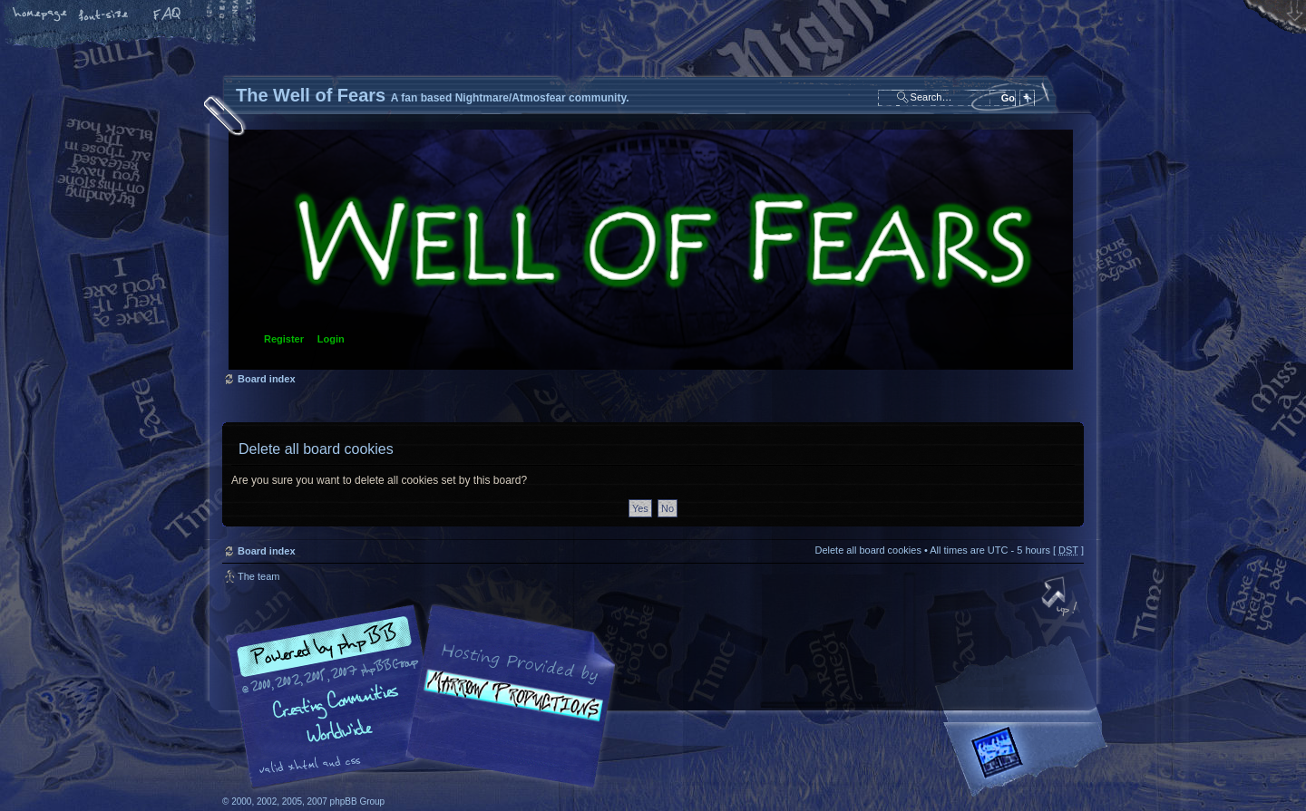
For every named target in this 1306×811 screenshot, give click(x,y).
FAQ (168, 15)
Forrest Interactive (1029, 759)
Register (284, 338)
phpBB (426, 697)
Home (41, 15)
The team (258, 576)
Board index (651, 250)
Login (331, 338)
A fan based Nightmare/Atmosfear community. (508, 709)
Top (1061, 598)
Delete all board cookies (867, 550)
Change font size (104, 15)
